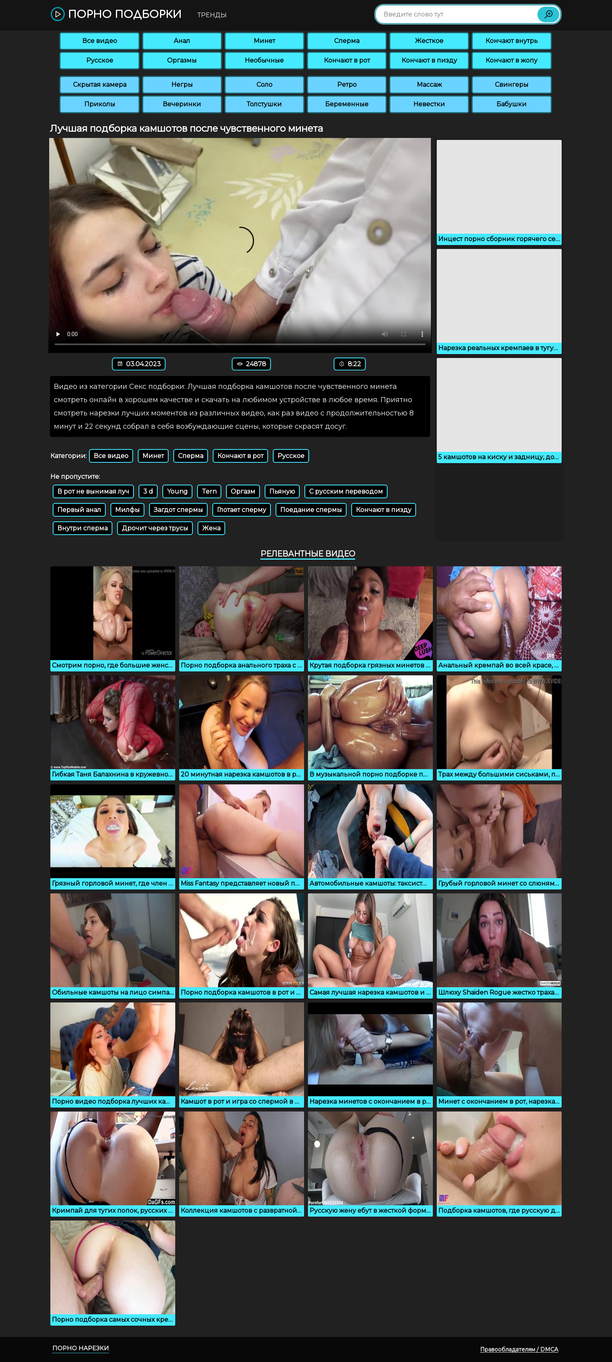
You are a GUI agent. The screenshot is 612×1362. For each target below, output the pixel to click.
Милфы (127, 510)
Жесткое (429, 41)
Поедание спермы (311, 510)
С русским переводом (346, 491)
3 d (148, 491)
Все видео (99, 41)
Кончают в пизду (429, 60)
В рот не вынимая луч (93, 491)
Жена (211, 528)
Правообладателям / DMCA (519, 1349)
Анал (182, 41)
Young (177, 491)
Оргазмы (182, 60)
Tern (209, 491)
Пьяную (282, 491)
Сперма (346, 41)
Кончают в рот (347, 60)
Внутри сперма (82, 528)
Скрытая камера (99, 84)
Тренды (212, 15)
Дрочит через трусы (155, 528)
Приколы (99, 104)
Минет (264, 41)
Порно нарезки (80, 1348)
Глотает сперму (241, 510)
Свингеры (511, 84)
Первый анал (79, 510)
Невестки (429, 104)
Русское (99, 60)
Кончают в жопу (511, 60)
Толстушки (264, 104)
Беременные (346, 104)
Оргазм (243, 491)
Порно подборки (116, 14)
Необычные (264, 60)
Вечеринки (182, 104)
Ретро (347, 84)
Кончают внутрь (512, 41)
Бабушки (511, 104)
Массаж (429, 84)
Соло (264, 84)
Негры (182, 84)
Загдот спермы (178, 510)
